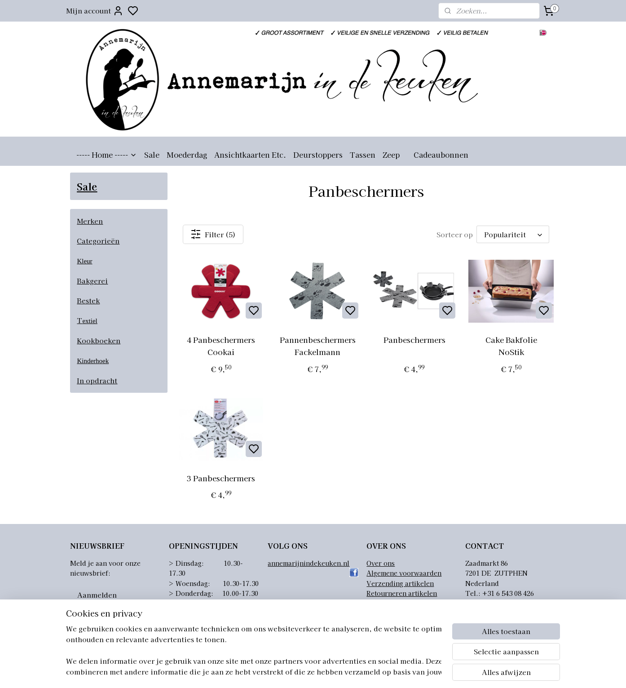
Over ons (380, 563)
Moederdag (187, 154)
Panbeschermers (414, 339)
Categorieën (98, 240)
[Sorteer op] (513, 234)
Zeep (391, 154)
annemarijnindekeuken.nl (308, 563)
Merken (90, 221)
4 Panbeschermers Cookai (221, 345)
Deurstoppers (318, 154)
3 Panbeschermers (221, 478)
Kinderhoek (93, 360)
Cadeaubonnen (441, 154)
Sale (151, 154)
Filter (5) (213, 234)
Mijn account (94, 10)
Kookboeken (98, 340)
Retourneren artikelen (401, 593)
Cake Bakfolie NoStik (511, 345)
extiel (89, 320)
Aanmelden (97, 594)
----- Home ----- (106, 154)
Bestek (88, 300)
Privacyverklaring (394, 603)
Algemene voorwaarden (403, 572)
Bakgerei (92, 280)
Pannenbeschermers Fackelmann (318, 345)
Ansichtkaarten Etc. (250, 154)
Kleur (84, 261)
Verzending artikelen (400, 583)
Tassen (362, 154)
